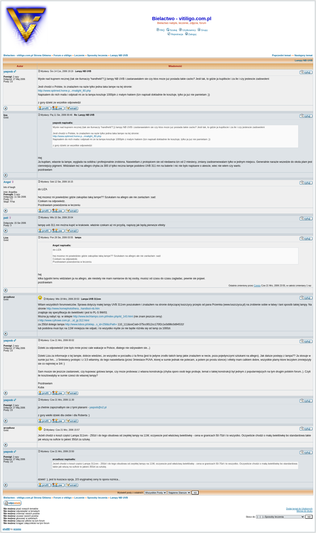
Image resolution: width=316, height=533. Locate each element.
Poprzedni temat (281, 55)
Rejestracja (175, 34)
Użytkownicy (187, 30)
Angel (7, 182)
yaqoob (8, 71)
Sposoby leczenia (97, 55)
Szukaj (172, 30)
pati (6, 217)
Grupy (203, 30)
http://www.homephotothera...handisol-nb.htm (73, 308)
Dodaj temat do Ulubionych (299, 509)
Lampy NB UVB (119, 55)
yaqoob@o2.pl (98, 407)
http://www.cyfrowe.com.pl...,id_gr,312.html (64, 320)
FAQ (160, 30)
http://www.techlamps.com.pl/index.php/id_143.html (103, 316)
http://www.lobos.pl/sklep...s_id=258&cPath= (91, 324)
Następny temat (303, 55)
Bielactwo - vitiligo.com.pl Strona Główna (27, 55)
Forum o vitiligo (63, 55)
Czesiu (257, 285)
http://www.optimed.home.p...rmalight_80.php (64, 90)
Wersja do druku (304, 511)
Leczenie (79, 55)
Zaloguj (190, 34)
